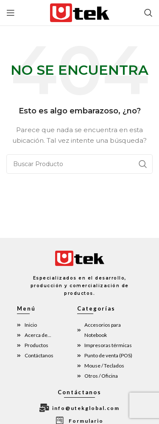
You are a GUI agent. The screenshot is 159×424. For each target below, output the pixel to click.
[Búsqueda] (148, 12)
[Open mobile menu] (10, 12)
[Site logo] (79, 12)
